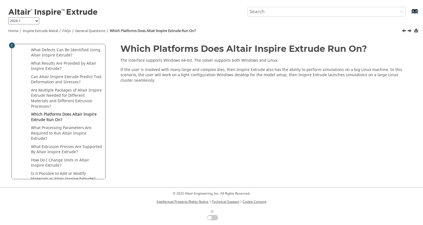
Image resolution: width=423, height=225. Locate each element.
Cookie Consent (254, 201)
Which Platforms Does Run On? (153, 31)
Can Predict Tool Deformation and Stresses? (66, 79)
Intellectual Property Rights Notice (182, 201)
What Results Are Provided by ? (63, 66)
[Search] (400, 12)
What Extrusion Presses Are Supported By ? (66, 149)
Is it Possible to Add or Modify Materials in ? (63, 176)
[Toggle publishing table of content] (12, 45)
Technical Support (225, 201)
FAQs (66, 31)
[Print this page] (416, 31)
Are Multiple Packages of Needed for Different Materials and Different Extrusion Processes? (66, 98)
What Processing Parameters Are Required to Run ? (61, 133)
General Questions (90, 31)
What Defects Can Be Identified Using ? (65, 52)
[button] (29, 50)
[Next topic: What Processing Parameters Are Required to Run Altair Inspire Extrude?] (410, 31)
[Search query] (326, 12)
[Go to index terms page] (409, 14)
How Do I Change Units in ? (60, 163)
